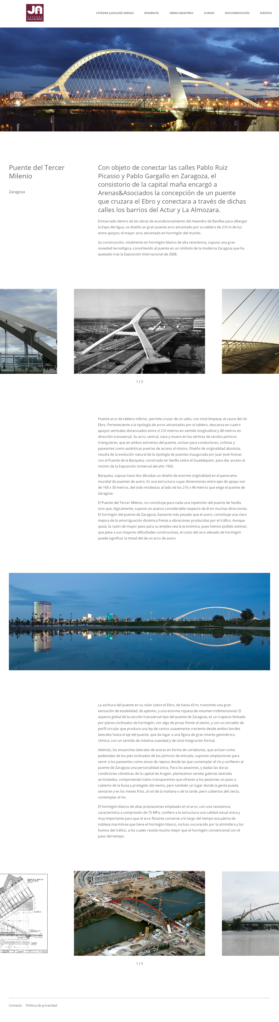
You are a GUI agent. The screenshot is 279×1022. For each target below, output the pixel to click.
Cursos (209, 14)
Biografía (151, 14)
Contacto (15, 1005)
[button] (70, 336)
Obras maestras (181, 14)
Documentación (237, 14)
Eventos (266, 14)
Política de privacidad (41, 1005)
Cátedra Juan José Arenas (115, 14)
